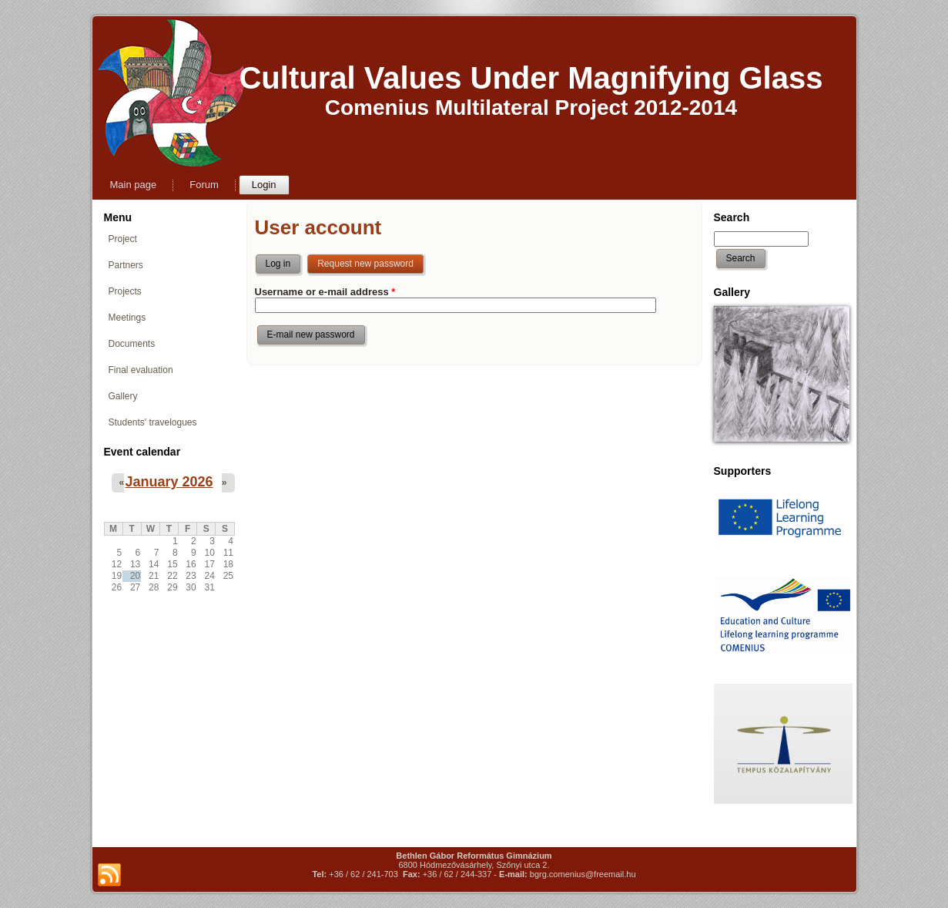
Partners (126, 265)
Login (264, 184)
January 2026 (169, 481)
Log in (278, 263)
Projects (125, 291)
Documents (132, 343)
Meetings (127, 317)
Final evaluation (141, 370)
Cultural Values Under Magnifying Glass (530, 78)
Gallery (123, 396)
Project (123, 239)
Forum (204, 184)
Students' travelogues (153, 422)
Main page (133, 184)
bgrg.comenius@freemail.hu (583, 874)
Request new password (371, 260)
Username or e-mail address (325, 292)
